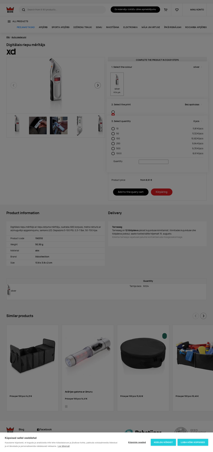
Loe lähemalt (63, 446)
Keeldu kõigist (163, 442)
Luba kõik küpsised (193, 442)
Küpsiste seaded (137, 442)
